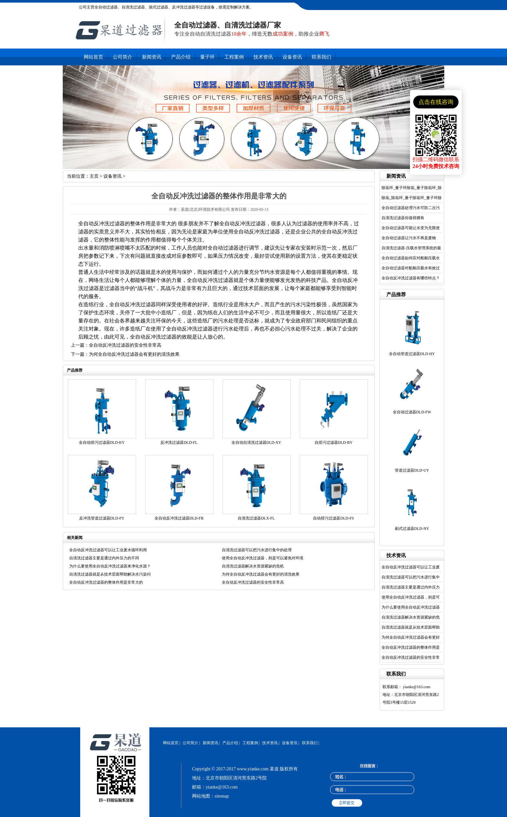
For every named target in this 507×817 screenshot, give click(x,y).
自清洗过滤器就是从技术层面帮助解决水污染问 (110, 574)
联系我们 (321, 57)
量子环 (207, 57)
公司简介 (122, 57)
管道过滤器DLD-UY (412, 470)
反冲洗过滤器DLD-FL (179, 442)
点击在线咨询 (435, 102)
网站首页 (93, 57)
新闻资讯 (151, 57)
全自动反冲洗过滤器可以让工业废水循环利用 (108, 550)
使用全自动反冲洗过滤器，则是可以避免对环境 (262, 558)
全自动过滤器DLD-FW (412, 412)
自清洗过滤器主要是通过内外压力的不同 (104, 558)
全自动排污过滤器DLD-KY (102, 442)
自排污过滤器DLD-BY (333, 442)
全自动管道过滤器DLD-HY (412, 354)
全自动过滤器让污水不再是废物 (409, 238)
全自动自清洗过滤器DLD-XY (256, 442)
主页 (94, 176)
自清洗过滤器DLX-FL (256, 518)
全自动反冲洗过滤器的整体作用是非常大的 (106, 582)
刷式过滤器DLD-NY (412, 528)
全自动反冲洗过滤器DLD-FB (179, 518)
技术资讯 (263, 57)
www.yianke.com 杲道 (258, 769)
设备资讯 (292, 57)
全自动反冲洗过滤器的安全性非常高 (125, 345)
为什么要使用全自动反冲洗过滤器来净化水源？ (110, 566)
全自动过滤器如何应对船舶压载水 (411, 258)
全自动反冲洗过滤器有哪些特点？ (411, 278)
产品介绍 (180, 57)
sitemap (222, 796)
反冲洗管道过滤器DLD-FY (101, 518)
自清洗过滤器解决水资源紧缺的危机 (253, 566)
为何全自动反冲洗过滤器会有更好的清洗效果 (134, 354)
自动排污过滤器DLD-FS (333, 518)
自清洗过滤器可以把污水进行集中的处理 (257, 550)
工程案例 (234, 57)
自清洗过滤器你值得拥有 (403, 218)
